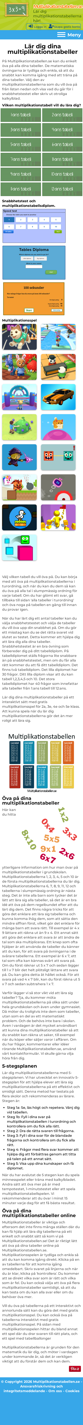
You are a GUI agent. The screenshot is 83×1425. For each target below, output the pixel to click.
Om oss (55, 1391)
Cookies (72, 1391)
